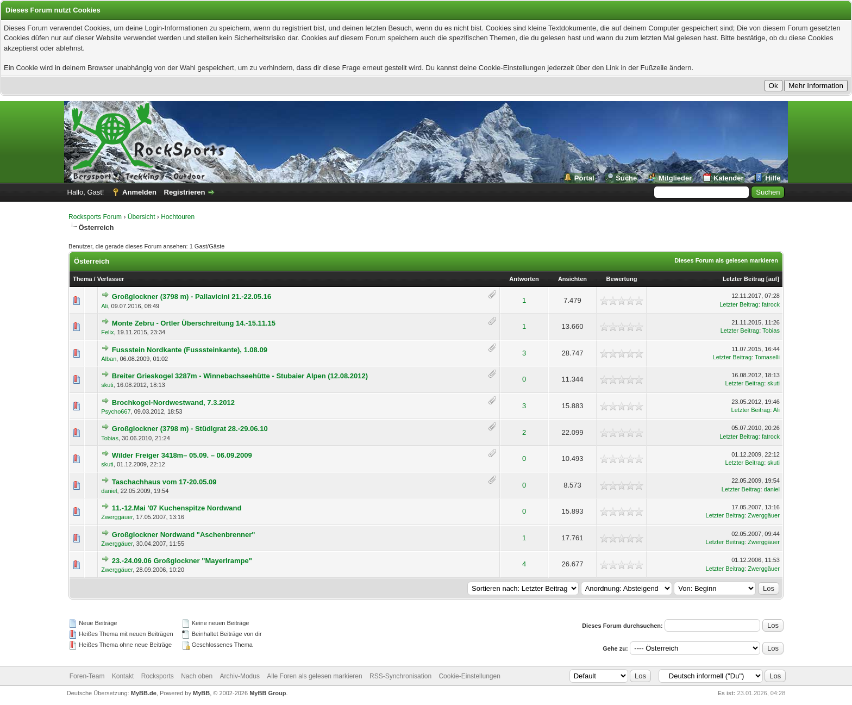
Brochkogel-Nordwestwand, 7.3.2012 (173, 402)
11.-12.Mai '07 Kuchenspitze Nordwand (177, 508)
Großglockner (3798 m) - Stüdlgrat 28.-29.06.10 (190, 429)
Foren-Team (87, 676)
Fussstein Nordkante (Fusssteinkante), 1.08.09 (189, 350)
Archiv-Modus (240, 676)
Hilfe (772, 178)
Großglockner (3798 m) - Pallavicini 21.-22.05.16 (191, 296)
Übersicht (141, 217)
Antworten (523, 279)
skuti (107, 385)
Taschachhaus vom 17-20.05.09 (164, 482)
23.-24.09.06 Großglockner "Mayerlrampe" (182, 561)
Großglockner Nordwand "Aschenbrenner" (183, 535)
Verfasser (110, 279)
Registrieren (184, 192)
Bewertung (621, 279)
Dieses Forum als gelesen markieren (726, 260)
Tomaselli (767, 357)
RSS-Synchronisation (400, 676)
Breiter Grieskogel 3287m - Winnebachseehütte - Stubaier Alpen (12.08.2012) (240, 376)
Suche (626, 178)
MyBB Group (267, 693)
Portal (584, 178)
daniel (109, 491)
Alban (108, 358)
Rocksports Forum (95, 217)
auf (773, 279)
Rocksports (157, 676)
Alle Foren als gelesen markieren (314, 676)
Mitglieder (675, 178)
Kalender (728, 178)
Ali (104, 306)
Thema (82, 279)
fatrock (771, 304)
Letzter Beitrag (744, 279)
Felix (107, 332)
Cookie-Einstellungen (469, 676)
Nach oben (196, 676)
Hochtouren (178, 217)
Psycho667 (115, 411)
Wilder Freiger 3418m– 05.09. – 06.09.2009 (182, 455)
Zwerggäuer (117, 517)
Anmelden (139, 192)
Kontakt (123, 676)
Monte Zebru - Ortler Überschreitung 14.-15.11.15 (193, 323)
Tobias (771, 330)
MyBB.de (143, 693)
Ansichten (572, 279)
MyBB (201, 693)
